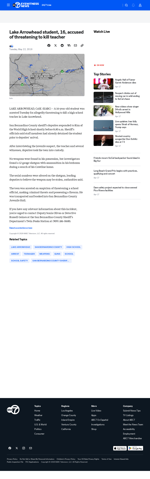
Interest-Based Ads (121, 467)
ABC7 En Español (99, 428)
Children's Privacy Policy (66, 467)
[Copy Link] (82, 46)
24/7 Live (46, 4)
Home (37, 419)
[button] (8, 5)
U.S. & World (40, 433)
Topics (37, 414)
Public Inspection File (15, 470)
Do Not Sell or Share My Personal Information (37, 467)
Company (128, 414)
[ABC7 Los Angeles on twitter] (17, 456)
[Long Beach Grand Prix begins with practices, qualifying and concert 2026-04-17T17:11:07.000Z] (117, 176)
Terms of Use (106, 467)
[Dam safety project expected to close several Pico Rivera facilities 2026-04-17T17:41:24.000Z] (117, 193)
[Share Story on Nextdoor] (68, 46)
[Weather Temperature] (117, 5)
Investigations (97, 433)
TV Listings (128, 423)
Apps (93, 423)
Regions (65, 414)
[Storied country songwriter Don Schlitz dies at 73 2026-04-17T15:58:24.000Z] (117, 141)
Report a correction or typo (20, 228)
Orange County (68, 423)
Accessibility (129, 437)
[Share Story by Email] (75, 46)
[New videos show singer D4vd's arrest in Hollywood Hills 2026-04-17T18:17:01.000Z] (117, 112)
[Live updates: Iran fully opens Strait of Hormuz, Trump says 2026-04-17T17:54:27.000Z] (117, 127)
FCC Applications (32, 470)
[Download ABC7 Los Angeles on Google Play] (135, 456)
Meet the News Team (133, 433)
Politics (37, 437)
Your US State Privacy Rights (88, 467)
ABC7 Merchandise (132, 446)
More (94, 414)
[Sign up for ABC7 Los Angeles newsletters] (30, 456)
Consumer (39, 442)
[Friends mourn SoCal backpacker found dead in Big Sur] (117, 160)
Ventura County (68, 433)
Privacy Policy (12, 467)
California (66, 437)
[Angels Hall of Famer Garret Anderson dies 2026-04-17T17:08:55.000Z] (117, 84)
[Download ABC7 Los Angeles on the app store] (120, 456)
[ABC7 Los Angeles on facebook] (10, 456)
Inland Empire (68, 428)
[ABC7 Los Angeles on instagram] (24, 456)
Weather (38, 423)
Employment (129, 442)
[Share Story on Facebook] (48, 46)
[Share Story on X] (55, 46)
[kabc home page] (13, 417)
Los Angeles (67, 419)
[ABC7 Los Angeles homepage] (26, 5)
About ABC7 (129, 428)
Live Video (96, 419)
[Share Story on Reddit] (62, 46)
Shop (93, 437)
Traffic (37, 428)
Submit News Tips (131, 419)
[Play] (117, 49)
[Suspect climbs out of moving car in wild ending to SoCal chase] (117, 98)
